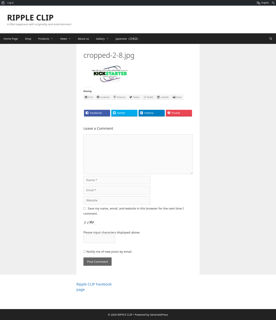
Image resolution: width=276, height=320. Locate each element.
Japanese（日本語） (128, 38)
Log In (10, 2)
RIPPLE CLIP (30, 17)
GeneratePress (159, 314)
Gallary (104, 38)
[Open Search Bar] (271, 38)
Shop (28, 38)
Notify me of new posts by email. (109, 252)
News (67, 38)
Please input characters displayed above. (111, 232)
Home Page (11, 38)
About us (83, 38)
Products (47, 38)
